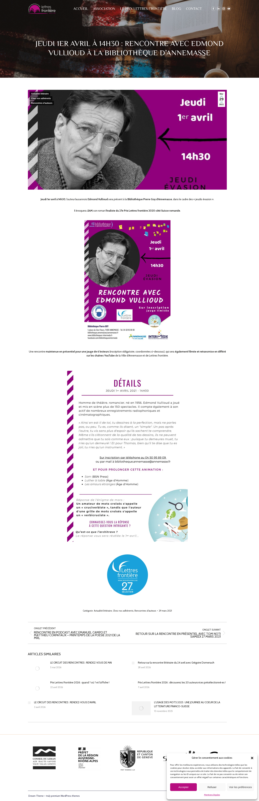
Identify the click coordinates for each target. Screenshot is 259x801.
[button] (252, 758)
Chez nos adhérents (41, 98)
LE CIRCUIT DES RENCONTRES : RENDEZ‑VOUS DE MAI (81, 662)
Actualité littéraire (40, 94)
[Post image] (37, 668)
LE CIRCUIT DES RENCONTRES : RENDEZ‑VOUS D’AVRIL (65, 702)
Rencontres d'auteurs (41, 103)
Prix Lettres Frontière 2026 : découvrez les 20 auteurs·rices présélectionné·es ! (182, 682)
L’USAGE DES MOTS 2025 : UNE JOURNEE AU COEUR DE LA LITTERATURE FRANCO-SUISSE (187, 704)
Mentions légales (212, 794)
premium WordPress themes (65, 795)
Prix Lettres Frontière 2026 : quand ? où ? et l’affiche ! (79, 682)
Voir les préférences (240, 787)
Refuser (212, 787)
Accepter (183, 787)
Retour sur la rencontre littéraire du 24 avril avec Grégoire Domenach (176, 662)
